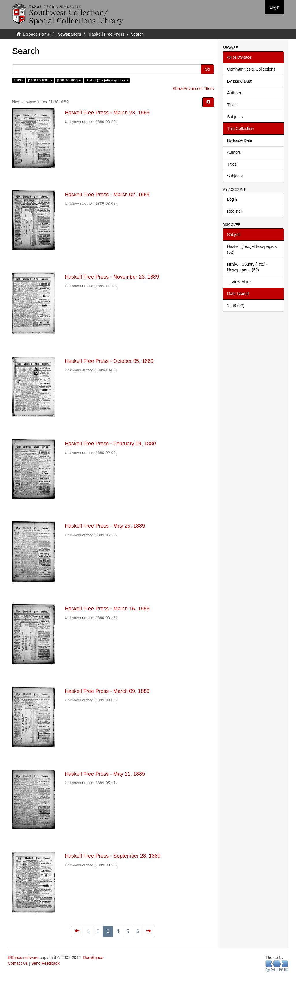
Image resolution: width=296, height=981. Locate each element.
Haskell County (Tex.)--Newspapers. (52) (247, 267)
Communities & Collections (251, 69)
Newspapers (69, 34)
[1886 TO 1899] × (69, 80)
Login (232, 199)
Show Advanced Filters (193, 88)
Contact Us (18, 963)
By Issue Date (239, 81)
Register (234, 211)
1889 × (18, 80)
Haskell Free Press (107, 34)
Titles (232, 105)
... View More (239, 281)
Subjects (235, 116)
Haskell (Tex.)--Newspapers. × (107, 80)
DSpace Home (36, 34)
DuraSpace (93, 957)
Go (207, 69)
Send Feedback (45, 963)
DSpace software (23, 957)
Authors (234, 93)
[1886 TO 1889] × (40, 80)
